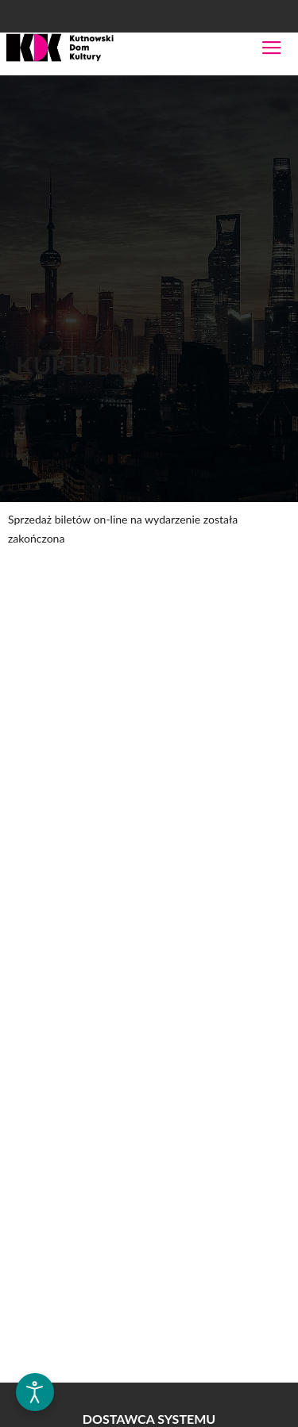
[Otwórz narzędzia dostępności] (35, 1392)
